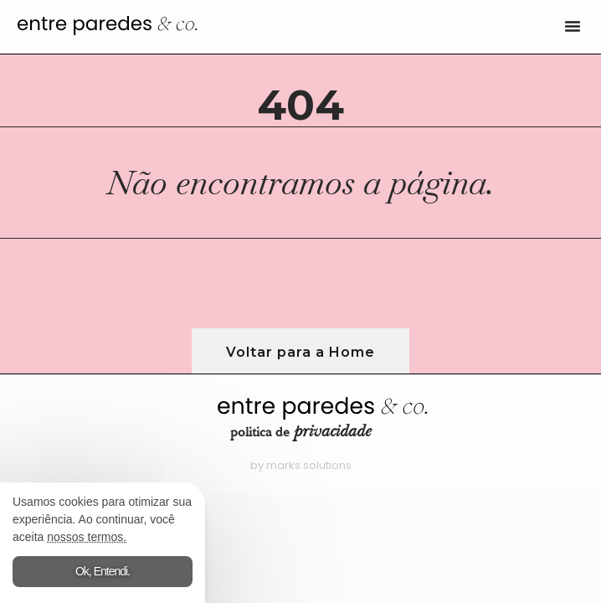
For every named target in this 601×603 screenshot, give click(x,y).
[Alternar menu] (572, 26)
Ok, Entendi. (102, 571)
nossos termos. (86, 537)
